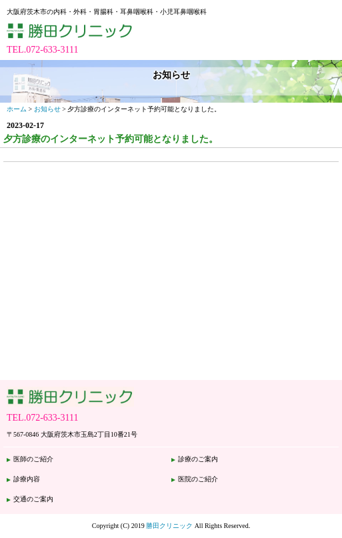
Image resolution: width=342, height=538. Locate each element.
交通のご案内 (33, 499)
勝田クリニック (169, 525)
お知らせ (47, 109)
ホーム (17, 109)
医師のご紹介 (33, 459)
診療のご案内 (198, 459)
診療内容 (26, 479)
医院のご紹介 (198, 479)
